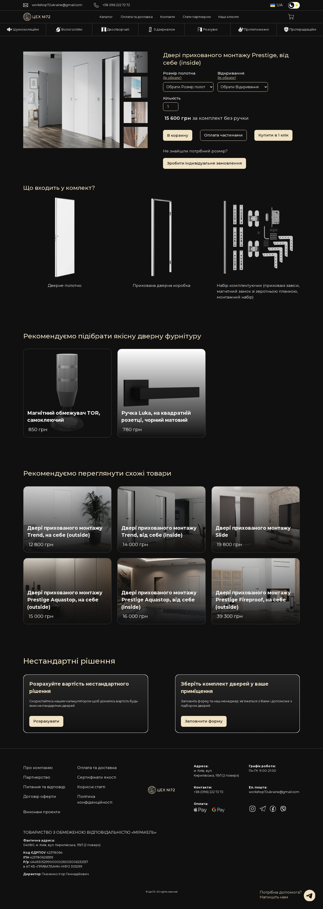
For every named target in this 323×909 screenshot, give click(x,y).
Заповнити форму (204, 721)
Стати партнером (197, 17)
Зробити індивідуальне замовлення (204, 163)
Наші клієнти (228, 17)
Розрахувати (46, 721)
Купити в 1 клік (273, 135)
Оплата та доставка (137, 17)
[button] (294, 17)
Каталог (106, 17)
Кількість (172, 98)
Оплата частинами (223, 135)
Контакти (167, 17)
